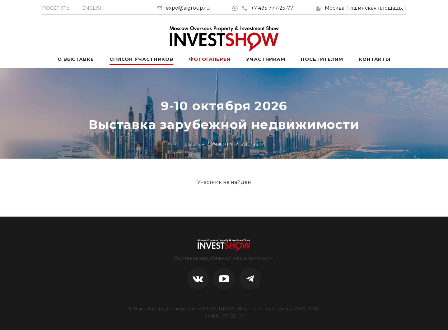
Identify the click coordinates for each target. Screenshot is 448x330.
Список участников (141, 59)
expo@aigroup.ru (188, 8)
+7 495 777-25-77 (267, 8)
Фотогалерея (210, 59)
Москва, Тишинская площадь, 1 (365, 8)
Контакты (374, 59)
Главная (194, 144)
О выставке (76, 59)
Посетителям (322, 59)
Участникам (265, 59)
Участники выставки (238, 144)
